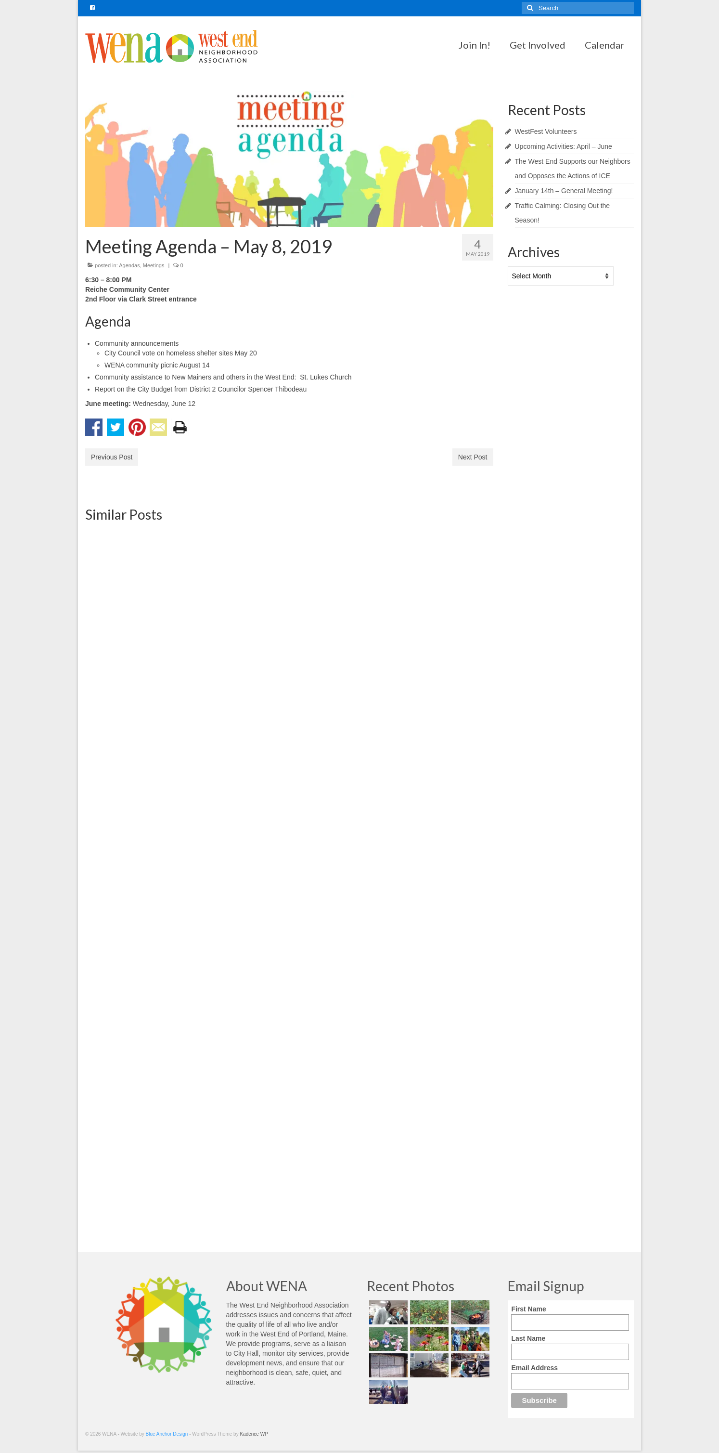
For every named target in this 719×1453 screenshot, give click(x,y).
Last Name (528, 1338)
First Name (528, 1309)
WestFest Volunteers (546, 131)
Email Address (534, 1368)
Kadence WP (254, 1434)
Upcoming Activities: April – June (563, 146)
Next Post (473, 457)
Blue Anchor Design (167, 1434)
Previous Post (111, 457)
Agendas (129, 265)
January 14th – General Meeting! (564, 191)
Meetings (154, 265)
